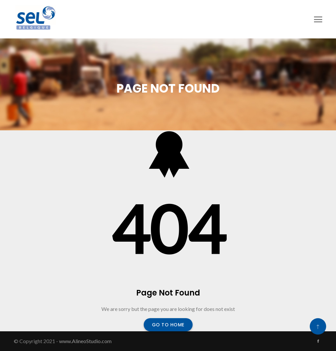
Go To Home (168, 324)
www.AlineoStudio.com (85, 341)
